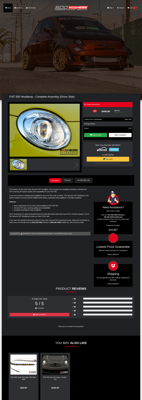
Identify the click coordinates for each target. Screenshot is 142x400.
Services (18, 8)
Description (55, 180)
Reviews (69, 180)
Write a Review (39, 314)
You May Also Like (84, 180)
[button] (77, 130)
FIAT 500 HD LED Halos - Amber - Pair (55, 378)
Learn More (114, 149)
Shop (8, 8)
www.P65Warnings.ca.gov (63, 233)
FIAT (130, 128)
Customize (31, 8)
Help (110, 8)
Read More (113, 254)
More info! (128, 119)
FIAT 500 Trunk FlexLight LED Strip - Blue (24, 378)
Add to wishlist (120, 135)
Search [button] (120, 8)
